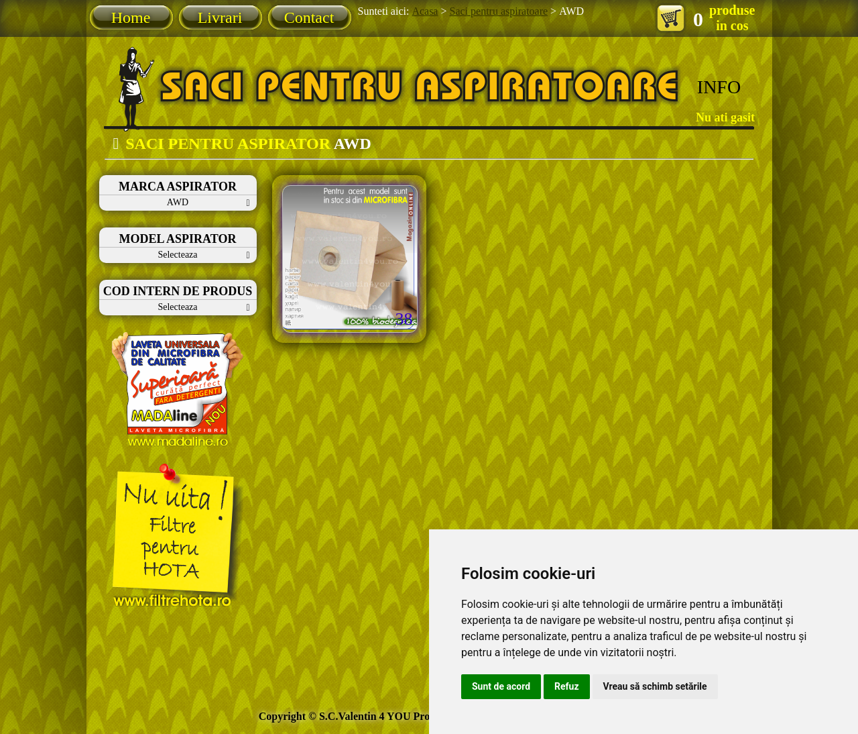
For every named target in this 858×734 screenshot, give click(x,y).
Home (131, 17)
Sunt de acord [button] (501, 686)
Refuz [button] (566, 686)
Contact (309, 17)
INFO (719, 86)
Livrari (220, 17)
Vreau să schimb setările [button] (655, 686)
